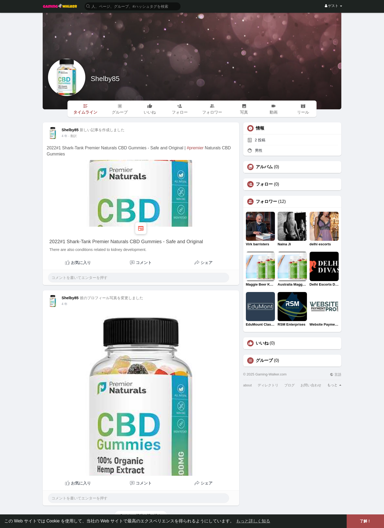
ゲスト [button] (333, 6)
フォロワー (266, 201)
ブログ (289, 385)
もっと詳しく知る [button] (253, 521)
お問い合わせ (311, 385)
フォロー (264, 184)
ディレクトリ (268, 385)
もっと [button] (334, 385)
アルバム (264, 167)
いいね (262, 343)
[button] (132, 6)
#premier (195, 148)
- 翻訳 (72, 136)
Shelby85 (105, 79)
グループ (264, 360)
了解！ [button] (365, 521)
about (247, 385)
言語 (335, 374)
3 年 (64, 136)
